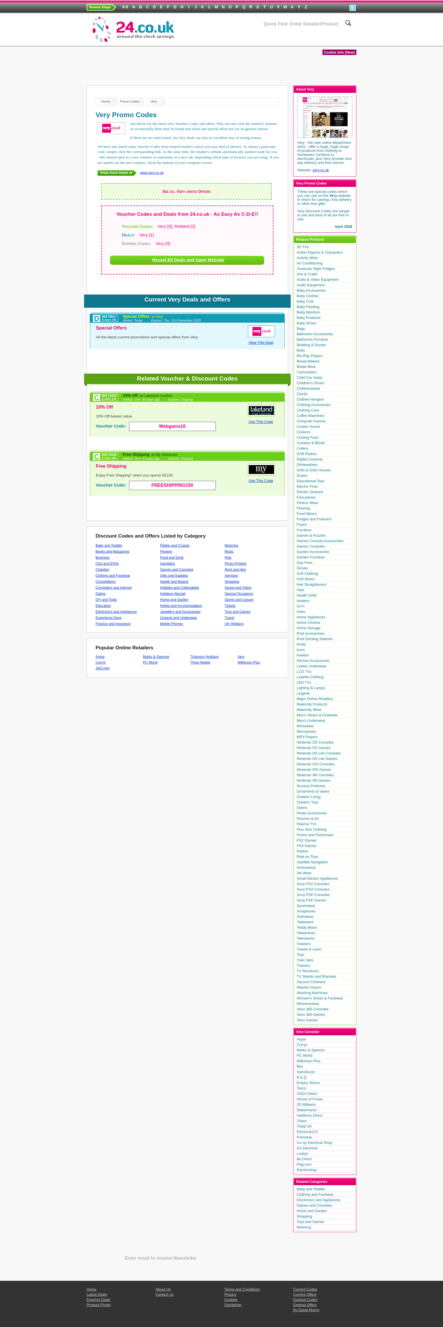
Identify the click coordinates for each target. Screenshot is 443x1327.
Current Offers (304, 1294)
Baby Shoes (306, 323)
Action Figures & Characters (320, 252)
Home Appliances (311, 617)
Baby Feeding (308, 307)
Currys (101, 662)
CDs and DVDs (107, 564)
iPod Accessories (311, 633)
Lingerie (303, 693)
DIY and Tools (106, 600)
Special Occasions (239, 594)
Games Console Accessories (320, 541)
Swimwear (305, 916)
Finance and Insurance (113, 624)
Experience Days (109, 618)
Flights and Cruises (175, 546)
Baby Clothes (307, 296)
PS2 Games (306, 840)
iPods (301, 644)
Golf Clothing (307, 573)
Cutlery (302, 448)
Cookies (231, 1299)
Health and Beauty (174, 582)
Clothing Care (308, 410)
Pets (228, 558)
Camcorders (307, 372)
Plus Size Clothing (312, 829)
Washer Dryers (309, 987)
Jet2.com (103, 668)
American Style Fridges (316, 268)
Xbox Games (307, 1020)
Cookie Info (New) (339, 52)
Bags (301, 328)
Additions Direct (309, 1115)
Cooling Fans (307, 437)
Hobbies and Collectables (179, 588)
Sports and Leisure (239, 600)
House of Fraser (310, 1099)
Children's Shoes (310, 383)
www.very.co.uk (152, 173)
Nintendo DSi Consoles (316, 764)
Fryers (302, 524)
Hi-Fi (300, 606)
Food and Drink (172, 558)
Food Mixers (307, 513)
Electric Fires (307, 486)
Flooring (303, 508)
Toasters (303, 944)
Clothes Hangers (310, 399)
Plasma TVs (306, 824)
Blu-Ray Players (310, 356)
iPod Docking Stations (315, 639)
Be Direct (304, 1159)
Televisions (306, 938)
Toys (300, 954)
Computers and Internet (114, 588)
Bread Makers (308, 361)
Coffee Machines (310, 415)
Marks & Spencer (156, 657)
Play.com (304, 1164)
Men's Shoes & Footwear (317, 715)
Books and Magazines (112, 552)
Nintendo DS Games (313, 748)
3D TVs (303, 247)
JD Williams (306, 1104)
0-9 (125, 7)
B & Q (301, 1077)
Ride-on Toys (307, 856)
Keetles (303, 655)
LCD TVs (304, 671)
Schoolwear (306, 867)
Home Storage (308, 628)
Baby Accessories (311, 290)
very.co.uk (320, 170)
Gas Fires (304, 562)
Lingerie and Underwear (178, 618)
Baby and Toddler (109, 546)
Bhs (300, 1066)
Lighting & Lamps (311, 688)
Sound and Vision (238, 588)
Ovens (302, 807)
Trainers (303, 965)
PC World (150, 662)
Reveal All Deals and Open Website (188, 259)
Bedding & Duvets (311, 345)
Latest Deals (316, 40)
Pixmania (304, 1137)
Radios (302, 851)
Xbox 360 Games (311, 1014)
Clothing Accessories (314, 405)
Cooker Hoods (308, 426)
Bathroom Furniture (312, 339)
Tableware (305, 922)
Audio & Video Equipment (318, 279)
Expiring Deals (273, 40)
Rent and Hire (235, 570)
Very (241, 657)
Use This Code (260, 422)
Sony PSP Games (311, 900)
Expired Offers (305, 1305)
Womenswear (308, 1003)
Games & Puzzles (311, 535)
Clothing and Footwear (113, 576)
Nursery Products (311, 786)
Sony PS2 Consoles (313, 884)
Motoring (231, 546)
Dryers (302, 475)
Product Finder (99, 1305)
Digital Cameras (310, 459)
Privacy (230, 1294)
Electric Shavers (310, 492)
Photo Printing (235, 564)
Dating (101, 594)
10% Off (147, 395)
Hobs (301, 611)
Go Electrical (307, 1148)
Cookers (303, 432)
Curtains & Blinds (311, 443)
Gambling (167, 564)
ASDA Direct (307, 1093)
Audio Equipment (311, 285)
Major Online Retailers (315, 699)
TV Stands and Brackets (316, 976)
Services (231, 576)
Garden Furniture (311, 557)
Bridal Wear (306, 366)
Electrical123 (307, 1132)
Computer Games (311, 421)
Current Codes (305, 1289)
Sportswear (306, 905)
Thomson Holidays (204, 657)
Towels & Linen (309, 949)
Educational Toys (311, 481)
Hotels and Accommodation (181, 606)
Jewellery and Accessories (180, 612)
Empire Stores (308, 1083)
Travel (229, 618)
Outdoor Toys (307, 802)
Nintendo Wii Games (313, 780)
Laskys (302, 1153)
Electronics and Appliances (116, 612)
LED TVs (304, 682)
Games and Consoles (176, 570)
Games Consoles (311, 546)
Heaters (303, 601)
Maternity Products (312, 704)
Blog (347, 40)
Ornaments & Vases (313, 791)
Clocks (302, 394)
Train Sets (305, 960)
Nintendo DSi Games (314, 769)
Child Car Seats (309, 377)
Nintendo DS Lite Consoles (319, 753)
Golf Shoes (306, 579)
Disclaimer (233, 1305)
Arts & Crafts (307, 274)
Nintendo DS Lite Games (317, 758)
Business (103, 558)
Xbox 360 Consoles (313, 1009)
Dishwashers (307, 464)
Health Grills (307, 595)
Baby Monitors (308, 312)
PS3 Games (306, 846)
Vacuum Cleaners (311, 982)
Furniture (304, 530)
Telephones (306, 933)
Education (103, 606)
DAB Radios (307, 454)
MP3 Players (307, 737)
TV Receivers (308, 971)
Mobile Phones (171, 624)
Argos (100, 657)
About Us (163, 1289)
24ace (302, 1121)
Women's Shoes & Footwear (320, 998)
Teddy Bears (307, 927)
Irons (301, 650)
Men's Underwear (311, 720)
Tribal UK (304, 1126)
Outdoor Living (308, 797)
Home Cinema (308, 622)
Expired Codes (305, 1299)
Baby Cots (305, 301)
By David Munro (306, 1310)
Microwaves (306, 731)
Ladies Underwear (312, 666)
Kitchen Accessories (313, 660)
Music (229, 552)
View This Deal (260, 342)
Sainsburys (306, 1072)
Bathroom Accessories (315, 334)
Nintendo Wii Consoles (315, 775)
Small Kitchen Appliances (317, 878)
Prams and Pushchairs (315, 835)
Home (238, 40)
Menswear (305, 726)
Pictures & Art (308, 818)
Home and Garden (174, 600)
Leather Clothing (310, 677)
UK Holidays (234, 624)
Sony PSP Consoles (313, 895)
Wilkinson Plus (249, 662)
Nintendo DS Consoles (315, 742)
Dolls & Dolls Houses (314, 470)
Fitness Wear (307, 503)
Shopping (232, 582)
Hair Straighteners (311, 584)
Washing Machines (312, 993)
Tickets (230, 606)
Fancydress (306, 497)
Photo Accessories (312, 813)
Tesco (301, 1088)
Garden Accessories (313, 552)
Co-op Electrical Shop (314, 1142)
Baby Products (308, 317)
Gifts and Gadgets (174, 576)
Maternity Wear (309, 709)
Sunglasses (306, 911)
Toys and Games (237, 612)
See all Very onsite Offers (186, 191)
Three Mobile (200, 662)
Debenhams (306, 1110)
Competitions (106, 582)
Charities (102, 570)
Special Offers (143, 316)
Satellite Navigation (312, 862)
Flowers (166, 552)
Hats (300, 590)
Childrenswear (308, 388)
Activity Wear (307, 258)
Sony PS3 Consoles (313, 889)
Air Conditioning (309, 263)
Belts (301, 350)
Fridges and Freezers (314, 519)
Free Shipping (150, 454)
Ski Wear (304, 873)
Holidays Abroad (172, 594)
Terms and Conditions (242, 1289)
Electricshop (307, 1170)
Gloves (302, 568)
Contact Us (165, 1294)
